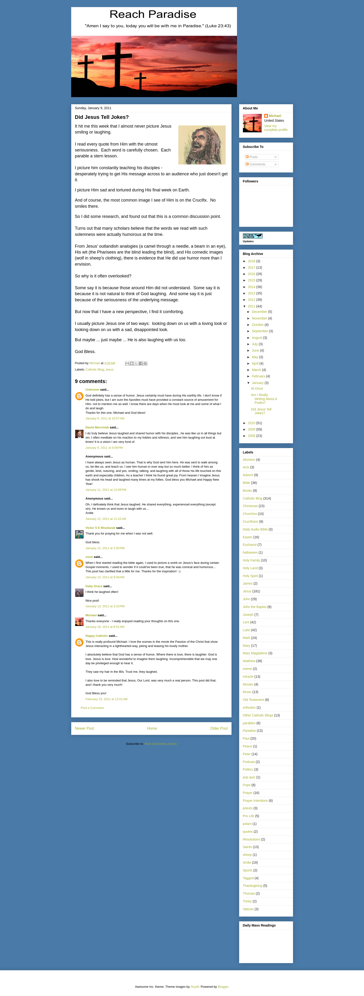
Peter (247, 754)
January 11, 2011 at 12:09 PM (106, 490)
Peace (247, 746)
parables (249, 723)
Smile (247, 862)
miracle (248, 676)
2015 (252, 280)
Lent (246, 622)
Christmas (250, 506)
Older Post (219, 728)
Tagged (248, 878)
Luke (246, 630)
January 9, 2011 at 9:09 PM (104, 447)
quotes (248, 831)
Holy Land (250, 568)
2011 (252, 306)
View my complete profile (276, 128)
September (260, 331)
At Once (257, 388)
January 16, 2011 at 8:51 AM (105, 627)
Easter (247, 537)
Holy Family (251, 560)
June (256, 350)
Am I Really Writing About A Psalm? (264, 399)
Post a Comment (92, 708)
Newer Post (84, 728)
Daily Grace (94, 586)
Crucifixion (250, 521)
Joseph (248, 615)
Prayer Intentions (255, 800)
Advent (248, 475)
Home (152, 728)
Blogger (223, 986)
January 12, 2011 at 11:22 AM (106, 519)
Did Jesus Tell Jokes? (261, 411)
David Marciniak (97, 427)
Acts (246, 467)
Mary (246, 645)
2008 (252, 436)
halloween (250, 552)
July (255, 344)
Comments (256, 164)
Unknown (93, 389)
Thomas (249, 893)
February (259, 376)
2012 (252, 300)
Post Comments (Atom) (161, 744)
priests (248, 808)
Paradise (249, 731)
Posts (252, 157)
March (257, 370)
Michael (91, 615)
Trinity (247, 901)
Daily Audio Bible (255, 529)
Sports (247, 870)
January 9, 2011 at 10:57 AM (105, 418)
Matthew (249, 661)
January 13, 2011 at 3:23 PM (105, 606)
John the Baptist (255, 607)
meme (247, 669)
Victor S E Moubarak (100, 528)
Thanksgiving (253, 886)
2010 (252, 423)
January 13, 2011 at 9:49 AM (105, 577)
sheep (247, 855)
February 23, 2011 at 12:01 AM (106, 699)
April (255, 363)
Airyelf (194, 986)
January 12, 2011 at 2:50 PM (105, 548)
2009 (252, 429)
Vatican (248, 909)
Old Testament (253, 700)
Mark (246, 638)
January (258, 383)
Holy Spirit (250, 576)
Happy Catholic (97, 636)
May (255, 357)
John (246, 599)
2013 (252, 293)
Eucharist (250, 545)
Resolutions (251, 839)
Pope (247, 785)
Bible (246, 483)
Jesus (109, 369)
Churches (250, 514)
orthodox (249, 707)
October (258, 325)
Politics (248, 769)
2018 (252, 261)
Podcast (249, 762)
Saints (247, 847)
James (248, 583)
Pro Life (248, 816)
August (257, 338)
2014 (252, 287)
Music (247, 692)
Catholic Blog (95, 369)
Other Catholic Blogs (258, 715)
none (89, 557)
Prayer (248, 793)
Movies (248, 684)
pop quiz (249, 777)
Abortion (249, 459)
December (260, 312)
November (260, 318)
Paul (246, 738)
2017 (252, 267)
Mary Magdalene (255, 653)
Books (247, 490)
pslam (247, 824)
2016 (252, 274)
